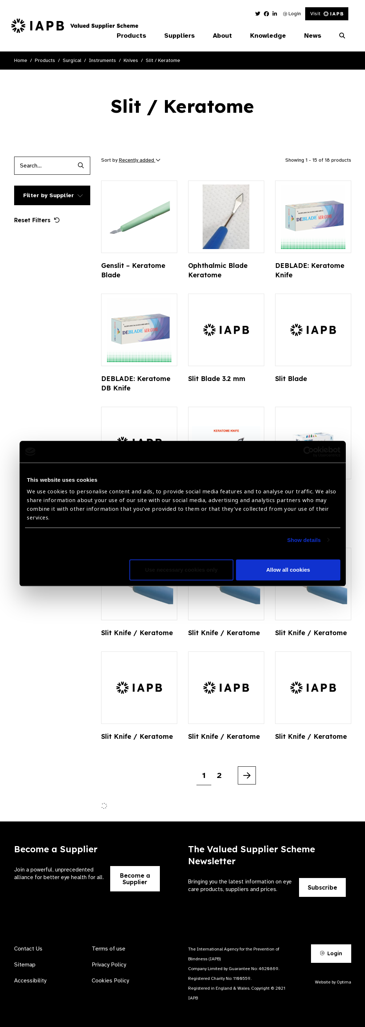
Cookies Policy (110, 980)
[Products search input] (43, 166)
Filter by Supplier (48, 195)
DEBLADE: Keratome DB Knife (135, 383)
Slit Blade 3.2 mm (216, 378)
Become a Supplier (135, 879)
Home (20, 60)
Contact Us (28, 948)
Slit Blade (291, 378)
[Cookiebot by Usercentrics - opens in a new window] (308, 451)
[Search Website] (342, 36)
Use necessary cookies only (181, 570)
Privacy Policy (109, 964)
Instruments (102, 60)
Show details (304, 540)
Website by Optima (333, 982)
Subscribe (322, 887)
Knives (131, 60)
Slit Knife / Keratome (137, 633)
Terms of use (108, 948)
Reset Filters (37, 220)
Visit (326, 14)
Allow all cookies (288, 570)
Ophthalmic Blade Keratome (218, 270)
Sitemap (25, 964)
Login (292, 14)
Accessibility (30, 980)
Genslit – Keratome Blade (133, 270)
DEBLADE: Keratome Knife (309, 270)
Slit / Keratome (163, 60)
